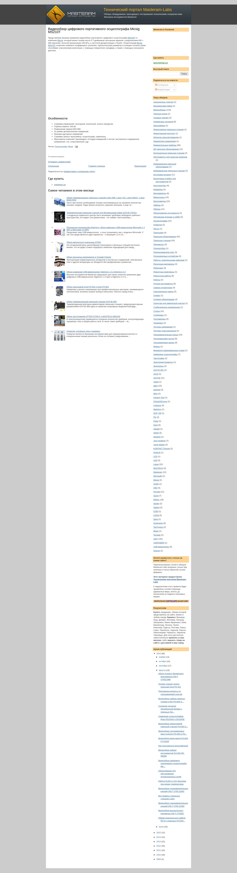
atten (155, 386)
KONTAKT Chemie (161, 448)
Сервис (156, 295)
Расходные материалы (163, 264)
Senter (156, 503)
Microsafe (157, 476)
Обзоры (157, 209)
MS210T (131, 38)
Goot (155, 425)
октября (163, 661)
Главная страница (96, 166)
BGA (155, 393)
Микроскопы (159, 197)
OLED (156, 484)
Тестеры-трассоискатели (164, 331)
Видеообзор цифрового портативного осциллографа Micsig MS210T (94, 30)
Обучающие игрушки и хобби (166, 217)
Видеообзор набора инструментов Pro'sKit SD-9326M (171, 753)
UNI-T (156, 539)
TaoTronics (158, 527)
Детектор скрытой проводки (166, 137)
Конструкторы (159, 185)
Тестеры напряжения (163, 327)
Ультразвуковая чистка (163, 339)
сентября (163, 666)
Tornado (157, 535)
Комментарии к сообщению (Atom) (79, 171)
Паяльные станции (162, 240)
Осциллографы (61, 146)
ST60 (155, 511)
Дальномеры (159, 125)
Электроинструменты (163, 362)
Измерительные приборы (165, 145)
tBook (155, 531)
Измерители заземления (164, 141)
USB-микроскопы (161, 547)
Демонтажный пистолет (164, 133)
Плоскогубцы (159, 248)
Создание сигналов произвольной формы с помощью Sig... (170, 709)
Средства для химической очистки (169, 303)
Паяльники (158, 233)
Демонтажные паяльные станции (168, 129)
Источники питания (162, 175)
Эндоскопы (158, 366)
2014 (158, 837)
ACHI (155, 374)
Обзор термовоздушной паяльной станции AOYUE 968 (92, 302)
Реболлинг (158, 268)
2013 (158, 841)
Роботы (156, 280)
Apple (155, 382)
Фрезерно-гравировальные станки (169, 350)
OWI (155, 488)
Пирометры (158, 244)
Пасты (156, 229)
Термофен (158, 323)
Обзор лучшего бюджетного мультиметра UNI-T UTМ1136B (170, 676)
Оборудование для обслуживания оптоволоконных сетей (169, 774)
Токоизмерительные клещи (165, 335)
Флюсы (156, 346)
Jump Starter (159, 445)
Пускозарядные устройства (165, 256)
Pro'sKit (156, 492)
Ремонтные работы (162, 276)
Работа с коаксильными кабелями (168, 260)
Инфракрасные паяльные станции (169, 171)
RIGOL (156, 499)
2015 (158, 832)
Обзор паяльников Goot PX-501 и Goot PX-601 (88, 287)
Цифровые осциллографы (165, 354)
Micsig (60, 40)
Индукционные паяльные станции (168, 153)
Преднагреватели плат (163, 252)
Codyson (157, 405)
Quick (155, 496)
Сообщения (161, 85)
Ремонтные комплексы (163, 272)
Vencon (156, 551)
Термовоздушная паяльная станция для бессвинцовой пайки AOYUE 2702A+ (102, 213)
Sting (155, 519)
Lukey (156, 464)
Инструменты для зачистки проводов (170, 157)
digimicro (157, 409)
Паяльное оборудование (164, 236)
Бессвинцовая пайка (162, 106)
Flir (154, 417)
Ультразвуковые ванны (163, 342)
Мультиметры (159, 201)
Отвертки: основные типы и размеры (83, 331)
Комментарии (162, 89)
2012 (158, 846)
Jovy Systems (159, 441)
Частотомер (158, 358)
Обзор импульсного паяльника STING (84, 242)
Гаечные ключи (160, 114)
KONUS (156, 452)
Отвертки (157, 225)
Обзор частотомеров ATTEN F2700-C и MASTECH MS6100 (93, 316)
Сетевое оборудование (164, 299)
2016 (158, 653)
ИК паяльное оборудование (166, 149)
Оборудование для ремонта (166, 213)
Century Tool (158, 397)
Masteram (157, 472)
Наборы (157, 205)
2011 (158, 850)
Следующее (53, 166)
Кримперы (158, 189)
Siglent (156, 507)
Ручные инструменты (163, 284)
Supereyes (158, 523)
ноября (162, 657)
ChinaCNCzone (160, 401)
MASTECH (158, 468)
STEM (156, 515)
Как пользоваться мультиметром (173, 746)
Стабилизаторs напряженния (166, 307)
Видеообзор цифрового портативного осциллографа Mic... (172, 763)
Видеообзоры (159, 110)
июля (161, 827)
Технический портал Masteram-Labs (138, 9)
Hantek (156, 429)
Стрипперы (158, 315)
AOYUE (156, 378)
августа (162, 670)
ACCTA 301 (158, 370)
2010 (158, 855)
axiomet (156, 390)
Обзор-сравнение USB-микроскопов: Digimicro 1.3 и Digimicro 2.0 (96, 272)
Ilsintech (157, 437)
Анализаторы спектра (163, 102)
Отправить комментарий (59, 162)
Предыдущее (140, 166)
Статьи (156, 311)
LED (155, 460)
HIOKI (156, 433)
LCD (155, 456)
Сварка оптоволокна (162, 287)
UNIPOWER (158, 543)
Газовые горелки (161, 118)
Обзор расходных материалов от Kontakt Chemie (89, 257)
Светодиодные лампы (163, 291)
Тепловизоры (159, 319)
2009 (158, 859)
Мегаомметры (159, 193)
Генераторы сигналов (163, 122)
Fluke (155, 421)
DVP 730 (157, 413)
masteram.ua (60, 184)
